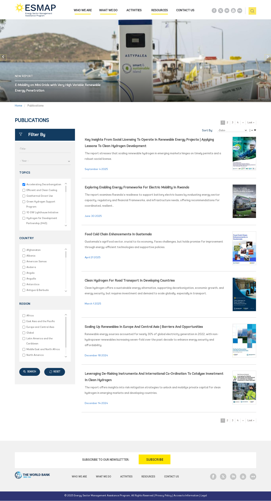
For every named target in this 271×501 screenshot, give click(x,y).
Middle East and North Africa (43, 349)
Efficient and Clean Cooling (41, 190)
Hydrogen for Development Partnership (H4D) (41, 221)
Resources (159, 10)
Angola (30, 273)
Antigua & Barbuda (37, 290)
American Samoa (36, 261)
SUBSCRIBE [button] (154, 459)
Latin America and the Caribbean (39, 341)
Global (30, 332)
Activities (134, 10)
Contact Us (185, 10)
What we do (108, 10)
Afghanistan (33, 250)
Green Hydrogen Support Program (40, 204)
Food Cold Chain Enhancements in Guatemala (118, 234)
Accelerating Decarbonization (43, 184)
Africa (30, 315)
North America (35, 355)
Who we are (83, 10)
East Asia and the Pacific (40, 321)
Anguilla (31, 278)
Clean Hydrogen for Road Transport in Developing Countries (130, 280)
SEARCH (29, 371)
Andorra (31, 267)
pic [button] (250, 11)
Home (18, 105)
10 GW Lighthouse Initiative (42, 212)
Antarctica (32, 284)
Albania (30, 255)
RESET (56, 372)
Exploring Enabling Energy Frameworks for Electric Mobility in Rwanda (137, 187)
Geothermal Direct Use (39, 196)
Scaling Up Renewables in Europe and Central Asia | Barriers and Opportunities (144, 327)
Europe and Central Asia (40, 327)
